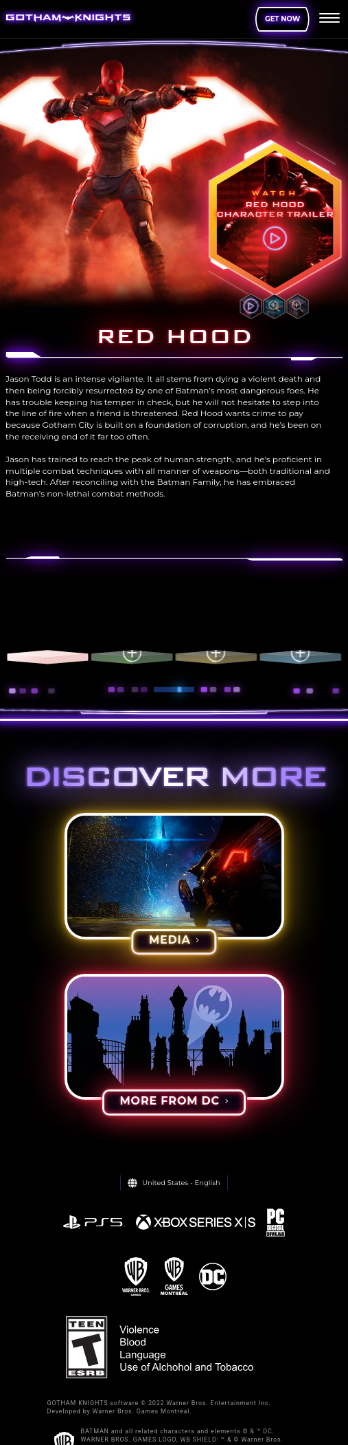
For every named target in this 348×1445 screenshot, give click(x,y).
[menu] (329, 19)
